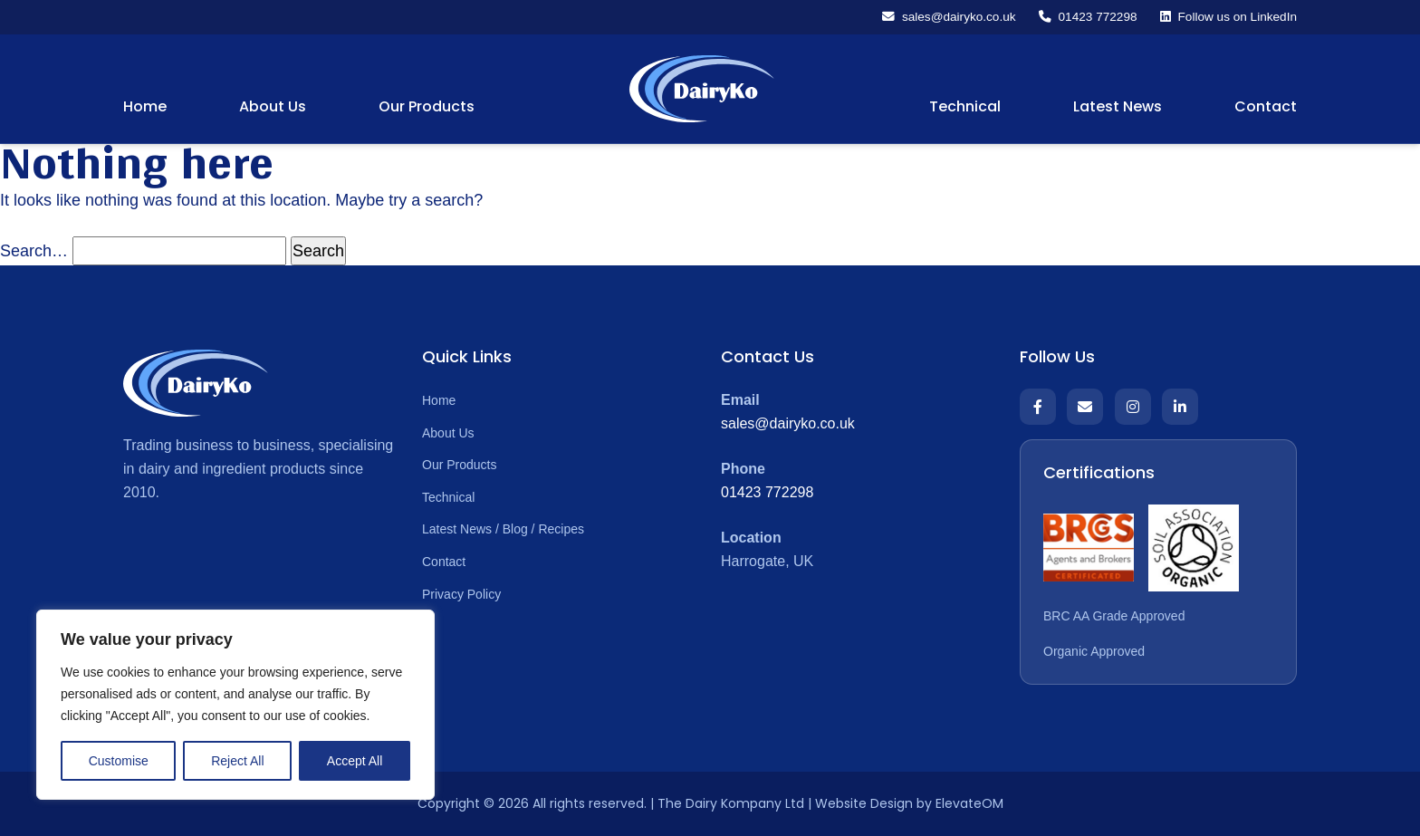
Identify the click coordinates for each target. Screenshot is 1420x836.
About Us (272, 107)
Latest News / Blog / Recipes (503, 530)
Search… (34, 251)
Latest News (1117, 107)
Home (145, 107)
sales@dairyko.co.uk (788, 423)
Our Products (427, 107)
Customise (119, 761)
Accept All (354, 761)
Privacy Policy (461, 594)
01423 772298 (767, 492)
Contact (1265, 107)
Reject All (237, 761)
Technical (965, 107)
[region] (235, 705)
